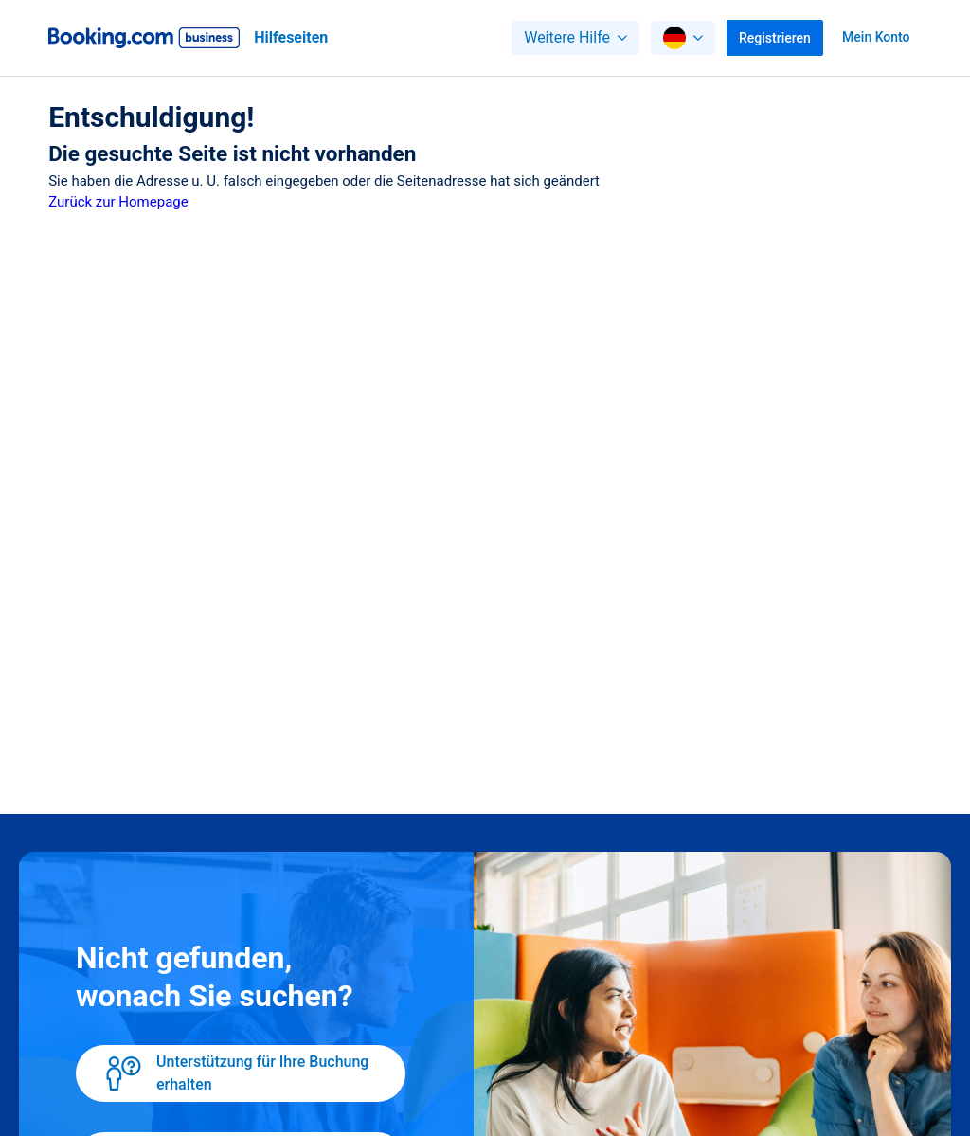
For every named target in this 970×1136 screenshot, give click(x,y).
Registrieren (775, 37)
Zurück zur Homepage (118, 201)
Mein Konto (875, 37)
